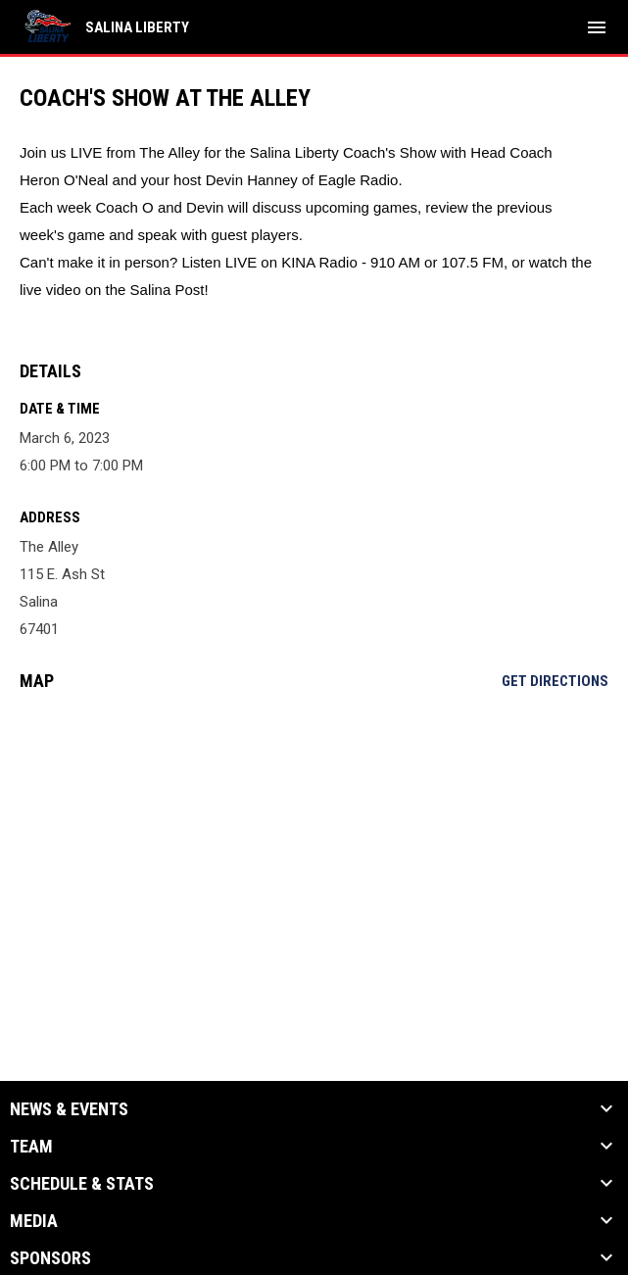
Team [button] (31, 1146)
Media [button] (34, 1221)
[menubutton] (596, 27)
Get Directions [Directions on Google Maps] (555, 681)
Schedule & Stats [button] (82, 1184)
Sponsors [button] (50, 1258)
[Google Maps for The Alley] (314, 857)
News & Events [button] (69, 1109)
